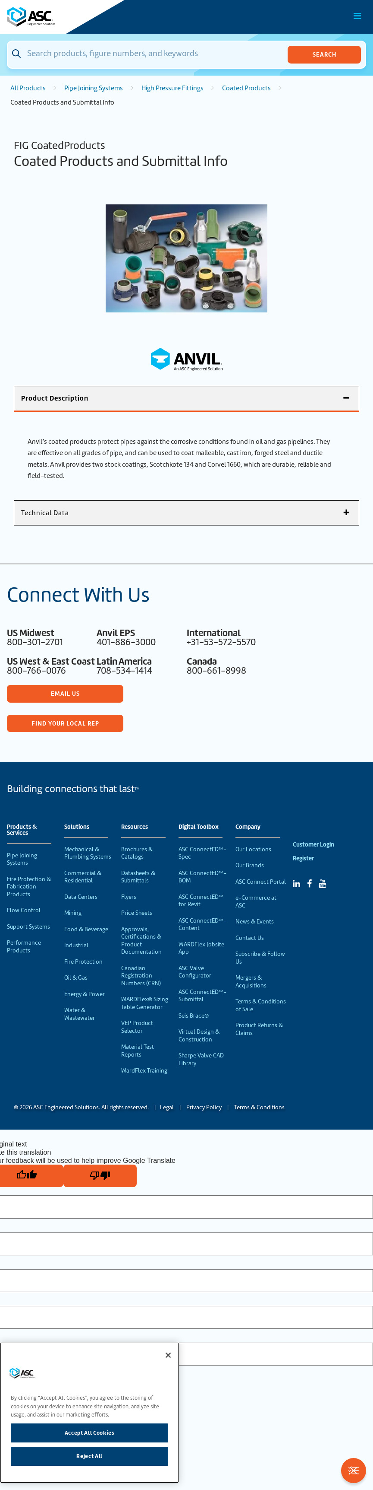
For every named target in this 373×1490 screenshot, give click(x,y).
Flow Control (24, 910)
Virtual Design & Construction (199, 1035)
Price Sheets (136, 913)
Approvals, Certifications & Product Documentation (141, 941)
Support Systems (28, 926)
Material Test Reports (137, 1050)
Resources (134, 827)
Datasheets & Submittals (138, 877)
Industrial (76, 945)
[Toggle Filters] (353, 1470)
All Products (28, 88)
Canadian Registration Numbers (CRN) (141, 976)
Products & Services (22, 830)
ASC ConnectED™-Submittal (202, 995)
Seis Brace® (194, 1015)
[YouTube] (322, 883)
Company (247, 827)
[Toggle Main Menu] (357, 16)
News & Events (254, 921)
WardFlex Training (144, 1070)
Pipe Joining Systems (93, 88)
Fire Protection (83, 961)
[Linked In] (296, 883)
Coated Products (246, 88)
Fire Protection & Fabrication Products (29, 887)
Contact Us (249, 938)
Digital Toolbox (199, 827)
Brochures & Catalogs (137, 853)
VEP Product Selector (137, 1027)
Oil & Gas (76, 977)
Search (324, 54)
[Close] (168, 1355)
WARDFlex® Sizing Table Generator (144, 1003)
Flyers (128, 897)
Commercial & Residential (82, 877)
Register (303, 858)
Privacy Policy (204, 1107)
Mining (72, 913)
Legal (167, 1107)
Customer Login (313, 844)
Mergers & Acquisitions (250, 981)
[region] (89, 1412)
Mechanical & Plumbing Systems (87, 853)
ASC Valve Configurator (195, 972)
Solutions (76, 827)
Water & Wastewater (79, 1014)
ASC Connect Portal (260, 881)
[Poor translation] (100, 1176)
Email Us (65, 693)
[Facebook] (309, 883)
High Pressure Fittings (172, 88)
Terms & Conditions (259, 1107)
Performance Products (24, 946)
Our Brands (249, 865)
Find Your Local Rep (65, 723)
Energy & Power (84, 994)
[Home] (55, 17)
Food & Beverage (86, 929)
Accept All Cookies (90, 1432)
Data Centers (80, 897)
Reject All (89, 1456)
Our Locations (253, 849)
